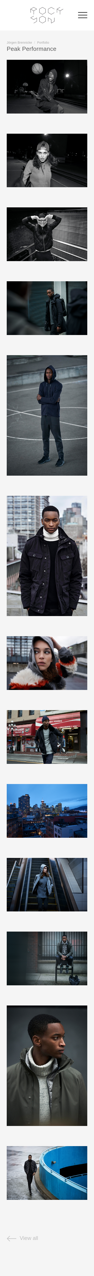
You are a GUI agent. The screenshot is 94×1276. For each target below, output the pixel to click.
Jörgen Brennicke (19, 42)
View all (22, 1238)
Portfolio (43, 42)
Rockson (47, 15)
